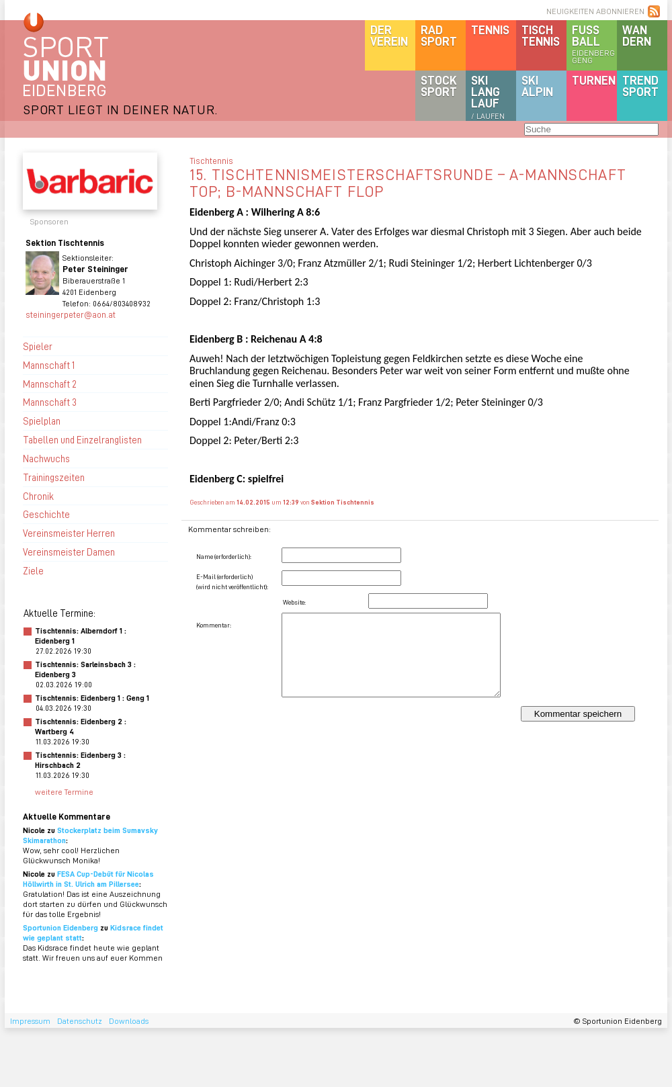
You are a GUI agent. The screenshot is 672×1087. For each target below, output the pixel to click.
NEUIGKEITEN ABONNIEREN (595, 11)
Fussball (594, 43)
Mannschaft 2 (50, 384)
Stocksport (439, 86)
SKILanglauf (488, 97)
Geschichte (46, 514)
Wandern (636, 35)
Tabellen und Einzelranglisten (82, 439)
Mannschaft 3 (50, 402)
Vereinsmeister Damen (69, 552)
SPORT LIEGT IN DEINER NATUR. (120, 109)
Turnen (594, 80)
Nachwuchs (46, 458)
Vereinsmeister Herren (69, 533)
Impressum (30, 1021)
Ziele (33, 570)
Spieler (37, 346)
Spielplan (41, 421)
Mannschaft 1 (49, 365)
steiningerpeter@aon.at (71, 314)
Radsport (439, 35)
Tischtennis (540, 35)
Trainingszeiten (54, 477)
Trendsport (640, 86)
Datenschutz (79, 1021)
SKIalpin (537, 86)
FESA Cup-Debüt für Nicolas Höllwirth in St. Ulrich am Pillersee (88, 879)
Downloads (129, 1021)
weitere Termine (64, 792)
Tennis (490, 29)
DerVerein (389, 35)
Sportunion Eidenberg (60, 927)
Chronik (38, 496)
